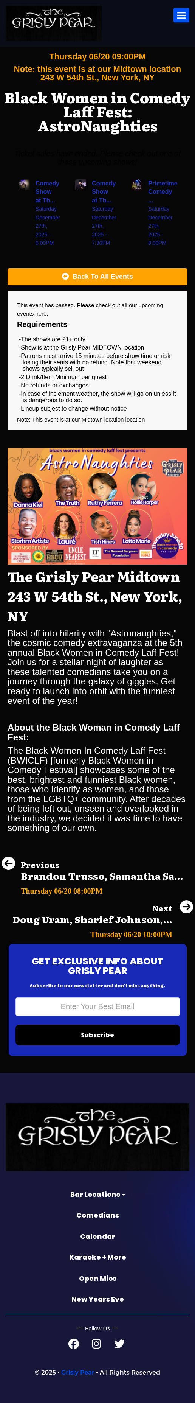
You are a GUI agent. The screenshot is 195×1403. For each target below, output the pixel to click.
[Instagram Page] (96, 1345)
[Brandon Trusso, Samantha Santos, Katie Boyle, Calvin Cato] (92, 889)
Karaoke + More (97, 1257)
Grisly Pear (77, 1372)
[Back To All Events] (97, 277)
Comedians (97, 1215)
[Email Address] (97, 1006)
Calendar (97, 1236)
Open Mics (97, 1278)
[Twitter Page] (119, 1345)
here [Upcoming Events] (40, 313)
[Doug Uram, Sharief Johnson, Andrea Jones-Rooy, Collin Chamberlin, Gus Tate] (102, 932)
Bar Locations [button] (97, 1194)
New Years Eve (97, 1299)
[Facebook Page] (73, 1345)
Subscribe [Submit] (97, 1035)
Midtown (93, 419)
